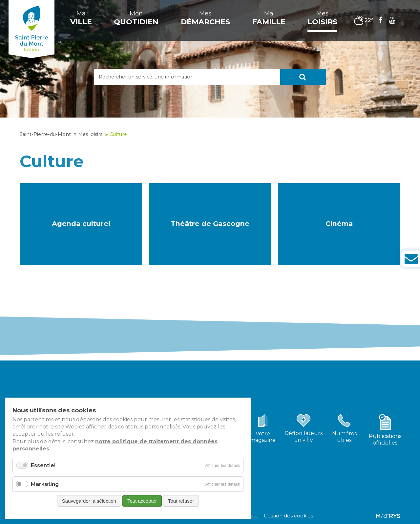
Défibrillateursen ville (303, 436)
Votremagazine (263, 436)
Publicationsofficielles (385, 439)
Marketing (45, 484)
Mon (136, 18)
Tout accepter (142, 501)
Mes (205, 18)
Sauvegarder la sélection (89, 501)
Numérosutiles (344, 436)
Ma (81, 18)
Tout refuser (181, 501)
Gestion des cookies (288, 516)
